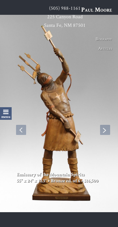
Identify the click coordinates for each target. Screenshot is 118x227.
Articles (105, 48)
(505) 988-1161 (65, 8)
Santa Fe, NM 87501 (65, 25)
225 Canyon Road (65, 16)
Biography (104, 39)
